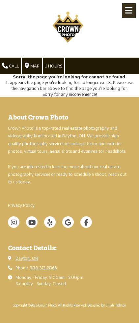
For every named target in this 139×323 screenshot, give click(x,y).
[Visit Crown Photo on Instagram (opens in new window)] (13, 222)
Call (10, 66)
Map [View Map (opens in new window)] (32, 66)
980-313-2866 (43, 267)
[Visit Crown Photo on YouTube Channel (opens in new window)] (32, 222)
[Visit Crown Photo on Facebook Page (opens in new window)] (86, 222)
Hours (53, 66)
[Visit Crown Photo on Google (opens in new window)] (68, 222)
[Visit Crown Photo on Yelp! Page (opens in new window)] (50, 222)
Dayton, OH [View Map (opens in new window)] (26, 258)
